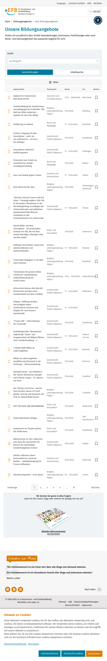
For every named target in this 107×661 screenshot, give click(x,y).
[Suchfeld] (53, 61)
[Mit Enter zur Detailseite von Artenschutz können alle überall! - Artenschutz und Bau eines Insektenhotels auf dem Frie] (53, 291)
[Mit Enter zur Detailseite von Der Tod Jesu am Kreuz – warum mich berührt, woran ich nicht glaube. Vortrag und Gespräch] (53, 392)
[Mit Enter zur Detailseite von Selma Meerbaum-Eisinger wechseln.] (53, 418)
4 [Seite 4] (53, 487)
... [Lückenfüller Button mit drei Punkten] (67, 487)
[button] (97, 20)
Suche (10, 53)
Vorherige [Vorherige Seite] (12, 487)
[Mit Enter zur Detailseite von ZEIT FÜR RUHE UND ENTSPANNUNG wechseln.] (53, 406)
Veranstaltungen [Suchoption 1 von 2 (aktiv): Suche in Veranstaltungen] (30, 72)
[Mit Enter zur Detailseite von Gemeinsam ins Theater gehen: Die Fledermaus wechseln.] (53, 430)
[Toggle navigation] (95, 11)
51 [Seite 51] (74, 487)
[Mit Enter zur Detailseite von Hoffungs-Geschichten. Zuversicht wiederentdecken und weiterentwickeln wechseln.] (53, 248)
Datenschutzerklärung (15, 644)
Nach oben (90, 589)
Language (61, 3)
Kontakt (68, 498)
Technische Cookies (73, 653)
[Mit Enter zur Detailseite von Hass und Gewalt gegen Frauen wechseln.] (53, 175)
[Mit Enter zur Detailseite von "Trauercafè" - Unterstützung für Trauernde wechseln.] (53, 322)
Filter (53, 82)
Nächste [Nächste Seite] (95, 487)
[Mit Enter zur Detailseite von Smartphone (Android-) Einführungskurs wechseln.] (53, 151)
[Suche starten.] (97, 61)
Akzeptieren (94, 653)
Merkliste (98, 3)
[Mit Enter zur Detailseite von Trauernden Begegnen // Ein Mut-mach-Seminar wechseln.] (53, 261)
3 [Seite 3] (47, 487)
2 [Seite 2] (40, 487)
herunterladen (53, 532)
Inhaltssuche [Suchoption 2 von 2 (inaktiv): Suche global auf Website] (76, 72)
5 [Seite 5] (60, 487)
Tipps (46, 498)
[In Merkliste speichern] (96, 97)
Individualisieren (49, 653)
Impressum (33, 644)
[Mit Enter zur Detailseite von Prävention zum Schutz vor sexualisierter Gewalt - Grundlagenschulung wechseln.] (53, 163)
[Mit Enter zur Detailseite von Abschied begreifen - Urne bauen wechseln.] (53, 474)
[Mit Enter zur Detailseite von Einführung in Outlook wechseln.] (53, 124)
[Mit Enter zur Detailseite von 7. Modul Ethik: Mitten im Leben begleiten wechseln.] (53, 349)
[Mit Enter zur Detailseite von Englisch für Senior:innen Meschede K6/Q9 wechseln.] (53, 97)
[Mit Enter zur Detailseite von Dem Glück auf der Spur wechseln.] (53, 187)
